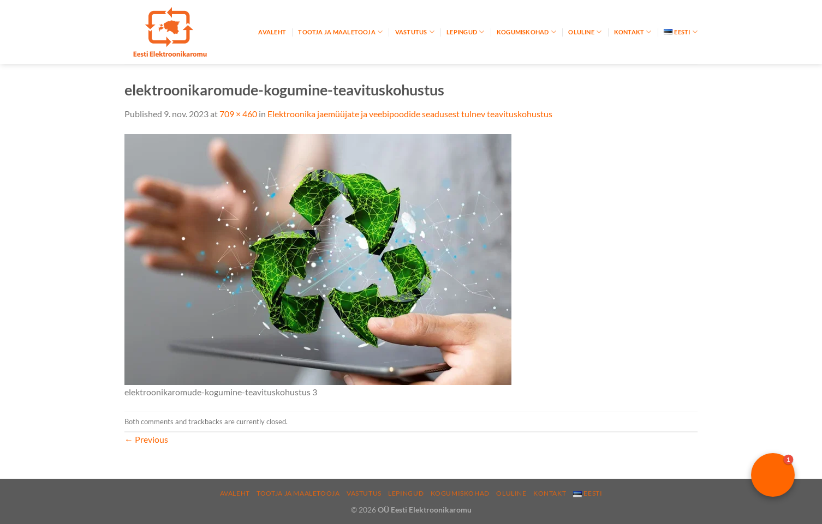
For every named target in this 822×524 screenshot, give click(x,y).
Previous (146, 439)
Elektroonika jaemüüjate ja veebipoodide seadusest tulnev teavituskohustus (409, 114)
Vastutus (414, 32)
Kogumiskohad (526, 32)
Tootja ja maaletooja (340, 32)
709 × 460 (238, 114)
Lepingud (465, 32)
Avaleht (272, 31)
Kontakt (633, 32)
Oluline (584, 32)
